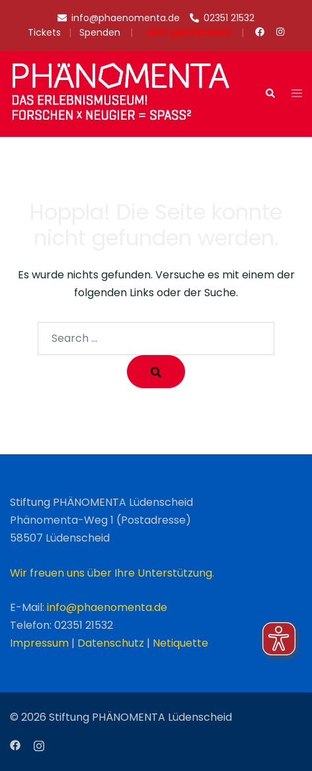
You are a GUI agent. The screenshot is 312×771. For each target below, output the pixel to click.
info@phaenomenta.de (107, 607)
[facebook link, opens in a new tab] (259, 31)
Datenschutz (110, 643)
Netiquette (180, 643)
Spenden (99, 32)
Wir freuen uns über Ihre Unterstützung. (112, 573)
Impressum (39, 643)
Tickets (44, 32)
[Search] (156, 371)
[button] (269, 94)
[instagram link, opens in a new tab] (279, 31)
